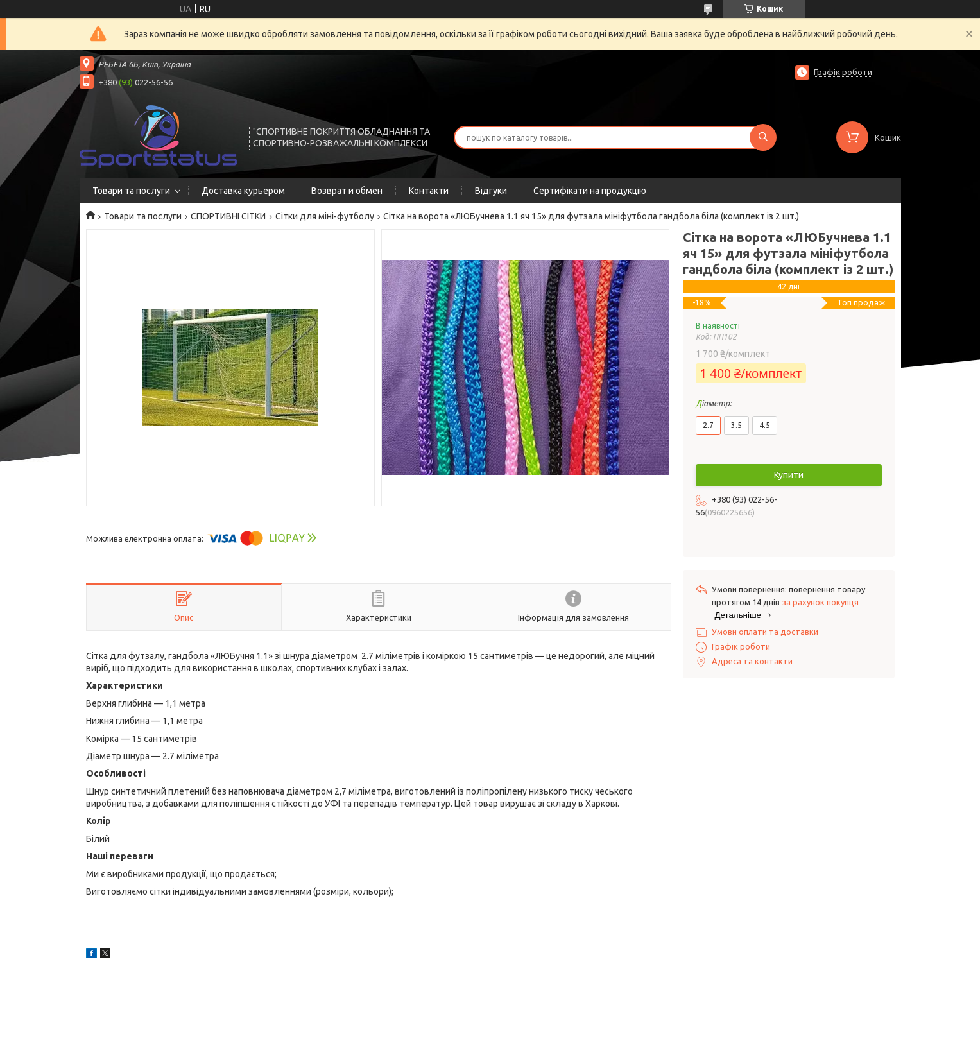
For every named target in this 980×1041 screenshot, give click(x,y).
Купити (789, 475)
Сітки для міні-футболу (324, 216)
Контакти (429, 190)
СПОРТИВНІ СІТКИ (228, 216)
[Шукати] (763, 137)
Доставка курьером (243, 190)
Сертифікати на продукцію (589, 190)
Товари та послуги (131, 190)
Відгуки (491, 190)
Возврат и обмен (347, 190)
